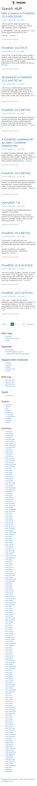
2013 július (8, 715)
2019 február (9, 593)
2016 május (9, 651)
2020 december (10, 550)
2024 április (9, 474)
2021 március (9, 544)
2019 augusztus (10, 581)
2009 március (9, 742)
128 (23, 324)
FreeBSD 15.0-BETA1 (15, 233)
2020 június (9, 561)
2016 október (9, 641)
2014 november (10, 686)
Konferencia (9, 412)
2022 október (9, 507)
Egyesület (8, 405)
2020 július (8, 560)
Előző (4, 324)
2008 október (9, 750)
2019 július (8, 583)
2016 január (9, 659)
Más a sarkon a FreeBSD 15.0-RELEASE (18, 15)
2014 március (9, 701)
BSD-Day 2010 (10, 386)
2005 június (9, 769)
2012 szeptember (10, 734)
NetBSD (7, 367)
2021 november (10, 528)
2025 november (10, 441)
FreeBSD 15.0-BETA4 (15, 173)
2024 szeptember (10, 464)
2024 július (8, 468)
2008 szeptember (10, 752)
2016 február (9, 657)
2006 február (9, 756)
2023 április (9, 495)
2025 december (10, 439)
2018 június (9, 608)
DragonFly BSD (10, 369)
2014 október (9, 688)
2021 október (9, 530)
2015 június (9, 672)
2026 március (9, 433)
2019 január (9, 594)
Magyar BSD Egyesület (10, 779)
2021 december (10, 527)
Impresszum (9, 395)
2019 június (9, 585)
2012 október (9, 732)
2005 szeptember (10, 765)
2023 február (9, 499)
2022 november (10, 505)
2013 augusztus (10, 713)
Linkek (7, 340)
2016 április (9, 653)
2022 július (8, 513)
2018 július (8, 606)
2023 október (9, 486)
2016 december (10, 637)
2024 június (9, 470)
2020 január (9, 571)
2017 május (9, 628)
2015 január (9, 682)
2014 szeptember (10, 690)
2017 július (8, 624)
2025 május (9, 453)
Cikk (6, 408)
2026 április (9, 431)
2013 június (9, 717)
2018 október (9, 600)
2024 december (10, 459)
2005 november (10, 762)
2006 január (9, 758)
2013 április (9, 721)
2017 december (10, 618)
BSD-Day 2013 (10, 380)
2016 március (9, 655)
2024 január (9, 480)
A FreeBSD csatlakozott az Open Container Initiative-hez (17, 142)
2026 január (9, 437)
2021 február (9, 546)
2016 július (8, 647)
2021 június (9, 538)
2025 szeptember (10, 445)
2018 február (9, 616)
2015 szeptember (10, 666)
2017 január (9, 635)
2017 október (9, 622)
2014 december (10, 684)
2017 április (9, 629)
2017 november (10, 620)
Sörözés (7, 407)
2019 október (9, 577)
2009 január (9, 746)
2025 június (9, 451)
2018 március (9, 614)
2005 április (9, 771)
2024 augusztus (10, 466)
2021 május (9, 540)
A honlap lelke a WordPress (26, 779)
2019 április (9, 589)
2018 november (10, 598)
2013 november (10, 709)
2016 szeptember (10, 643)
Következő (30, 324)
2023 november (10, 484)
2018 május (9, 610)
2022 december (10, 503)
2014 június (9, 695)
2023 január (9, 501)
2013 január (9, 727)
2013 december (10, 707)
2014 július (8, 694)
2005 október (9, 763)
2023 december (10, 482)
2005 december (10, 760)
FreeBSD (8, 363)
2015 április (9, 676)
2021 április (9, 542)
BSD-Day (10, 414)
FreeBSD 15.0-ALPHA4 (17, 292)
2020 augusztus (10, 558)
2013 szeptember (10, 711)
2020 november (10, 552)
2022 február (9, 523)
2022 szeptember (10, 509)
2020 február (9, 569)
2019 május (9, 587)
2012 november (10, 730)
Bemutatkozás (9, 350)
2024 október (9, 462)
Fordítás (7, 410)
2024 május (9, 472)
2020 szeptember (10, 556)
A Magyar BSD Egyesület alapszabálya (17, 354)
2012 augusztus (10, 736)
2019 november (10, 575)
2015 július (8, 670)
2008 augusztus (10, 754)
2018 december (10, 596)
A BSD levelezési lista (12, 338)
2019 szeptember (10, 579)
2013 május (9, 719)
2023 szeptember (10, 488)
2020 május (9, 563)
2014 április (9, 699)
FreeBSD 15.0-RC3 (14, 47)
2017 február (9, 633)
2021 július (8, 536)
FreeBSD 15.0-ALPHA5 (17, 265)
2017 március (9, 631)
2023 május (9, 494)
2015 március (9, 678)
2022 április (9, 519)
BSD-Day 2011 (10, 384)
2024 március (9, 476)
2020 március (9, 567)
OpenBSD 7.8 (10, 202)
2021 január (9, 548)
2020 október (9, 554)
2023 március (9, 497)
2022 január (9, 525)
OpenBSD (8, 365)
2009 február (9, 744)
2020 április (9, 565)
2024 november (10, 461)
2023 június (9, 492)
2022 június (9, 515)
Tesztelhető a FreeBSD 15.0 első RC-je (16, 79)
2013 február (9, 725)
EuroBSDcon (11, 416)
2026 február (9, 435)
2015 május (9, 674)
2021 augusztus (10, 534)
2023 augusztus (10, 490)
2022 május (9, 517)
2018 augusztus (10, 604)
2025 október (9, 443)
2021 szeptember (10, 532)
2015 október (9, 664)
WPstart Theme (7, 781)
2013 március (9, 723)
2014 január (9, 705)
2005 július (8, 767)
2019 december (10, 573)
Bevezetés (8, 336)
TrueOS (7, 371)
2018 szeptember (10, 602)
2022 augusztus (10, 511)
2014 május (9, 697)
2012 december (10, 728)
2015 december (10, 661)
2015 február (9, 680)
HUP (23, 20)
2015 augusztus (10, 668)
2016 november (10, 639)
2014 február (9, 703)
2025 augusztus (10, 447)
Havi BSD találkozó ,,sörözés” (14, 352)
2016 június (9, 649)
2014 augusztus (10, 692)
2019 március (9, 591)
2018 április (9, 612)
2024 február (9, 478)
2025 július (8, 449)
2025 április (9, 455)
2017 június (9, 626)
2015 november (10, 662)
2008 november (10, 748)
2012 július (8, 738)
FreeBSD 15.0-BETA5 (15, 109)
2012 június (9, 740)
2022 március (9, 521)
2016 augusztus (10, 645)
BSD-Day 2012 (10, 382)
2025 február (9, 457)
